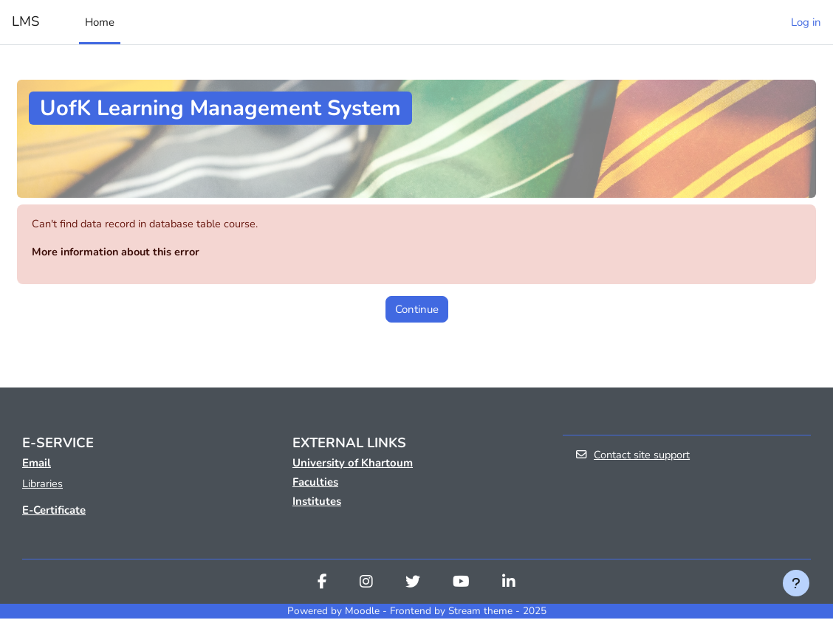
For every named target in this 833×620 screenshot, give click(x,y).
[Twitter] (413, 584)
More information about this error (119, 252)
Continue (417, 310)
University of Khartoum (352, 464)
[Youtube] (461, 584)
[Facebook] (322, 584)
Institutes (316, 502)
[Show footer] (796, 583)
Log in (806, 22)
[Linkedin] (508, 584)
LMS (25, 21)
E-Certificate (54, 511)
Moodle (362, 612)
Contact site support (634, 456)
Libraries (43, 485)
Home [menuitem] (99, 22)
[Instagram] (366, 584)
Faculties (315, 483)
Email (36, 464)
